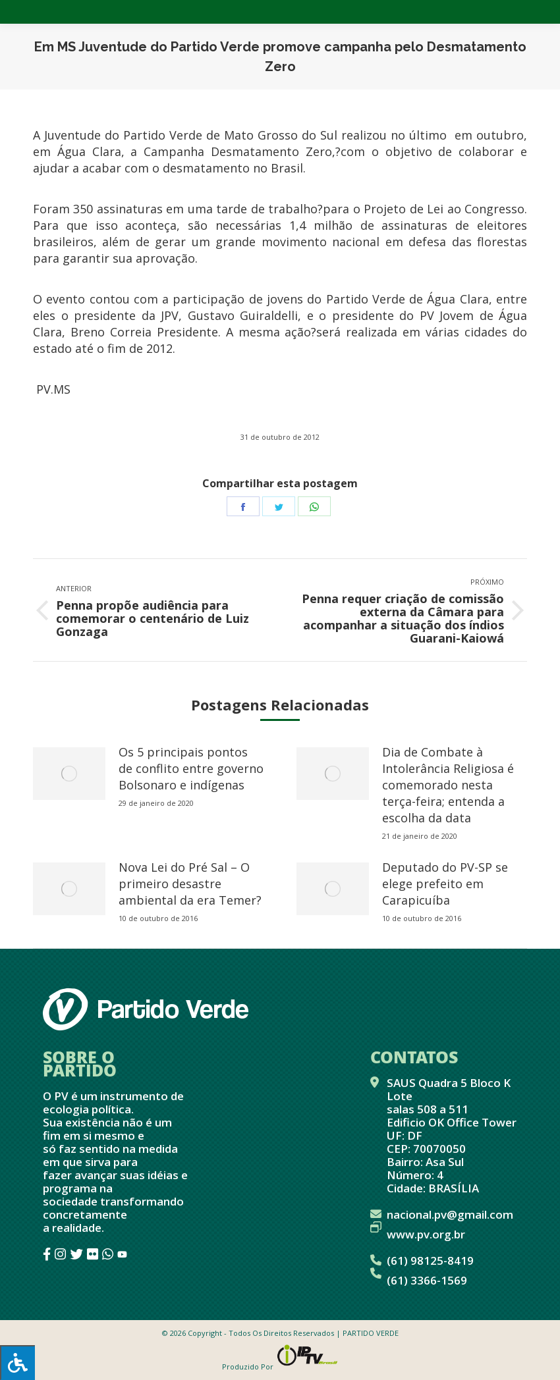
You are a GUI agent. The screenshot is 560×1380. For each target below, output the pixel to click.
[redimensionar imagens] (69, 773)
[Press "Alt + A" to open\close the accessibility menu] (17, 1362)
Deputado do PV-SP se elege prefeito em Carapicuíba (445, 883)
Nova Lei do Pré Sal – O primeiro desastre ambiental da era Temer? (190, 883)
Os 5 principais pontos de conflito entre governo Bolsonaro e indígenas (191, 768)
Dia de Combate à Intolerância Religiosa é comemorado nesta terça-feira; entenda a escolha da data (448, 785)
